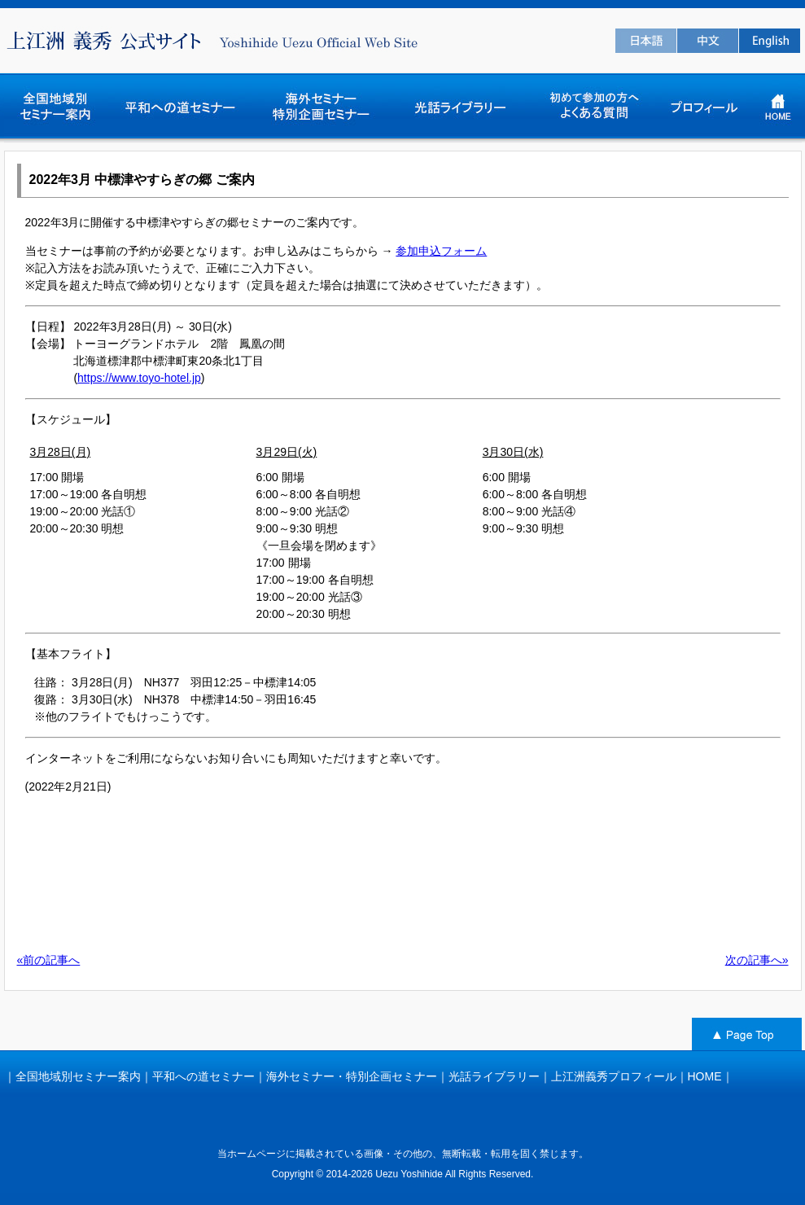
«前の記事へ (49, 959)
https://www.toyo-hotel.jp (139, 377)
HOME (705, 1076)
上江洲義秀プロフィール (613, 1076)
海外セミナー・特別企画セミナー (351, 1076)
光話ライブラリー (494, 1076)
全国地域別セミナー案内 (78, 1076)
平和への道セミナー (203, 1076)
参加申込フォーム (441, 250)
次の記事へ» (757, 959)
